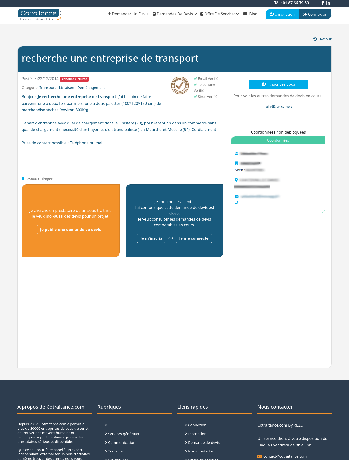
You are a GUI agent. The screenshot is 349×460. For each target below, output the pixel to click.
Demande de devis (202, 442)
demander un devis (128, 13)
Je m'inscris (151, 238)
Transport (115, 451)
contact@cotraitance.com (285, 456)
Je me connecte (194, 238)
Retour (322, 39)
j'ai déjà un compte (278, 106)
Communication (120, 442)
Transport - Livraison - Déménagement (72, 87)
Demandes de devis (173, 13)
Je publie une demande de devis (70, 229)
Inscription (195, 433)
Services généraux (122, 433)
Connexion (195, 424)
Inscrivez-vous (278, 84)
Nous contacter (199, 451)
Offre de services (218, 13)
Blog (250, 13)
